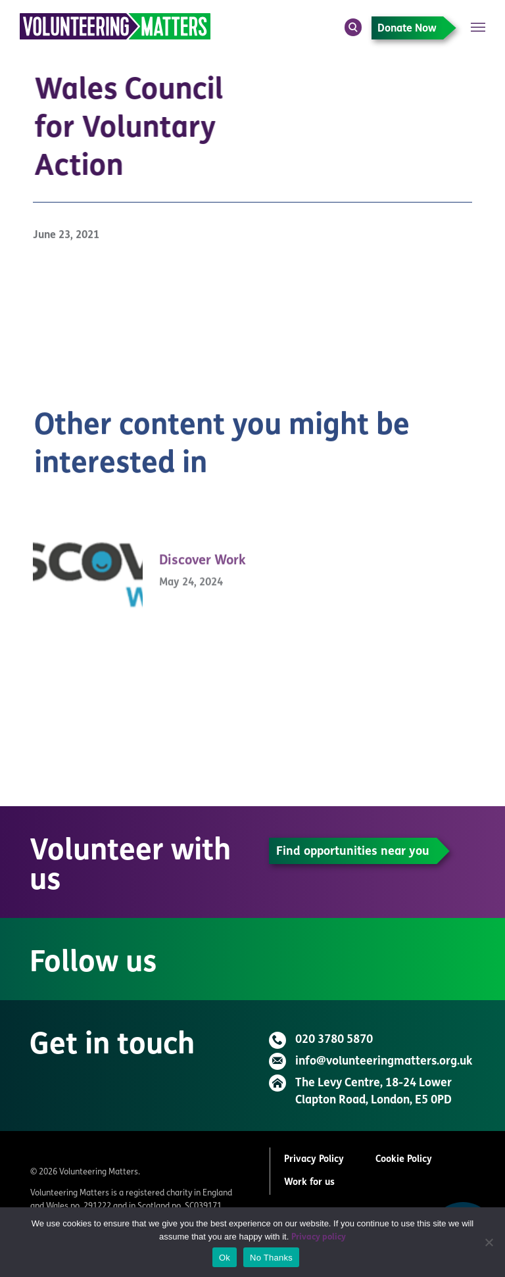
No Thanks (271, 1258)
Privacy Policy (314, 1160)
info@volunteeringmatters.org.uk (383, 1061)
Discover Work (202, 570)
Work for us (309, 1183)
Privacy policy (318, 1237)
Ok (224, 1258)
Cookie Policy (403, 1160)
